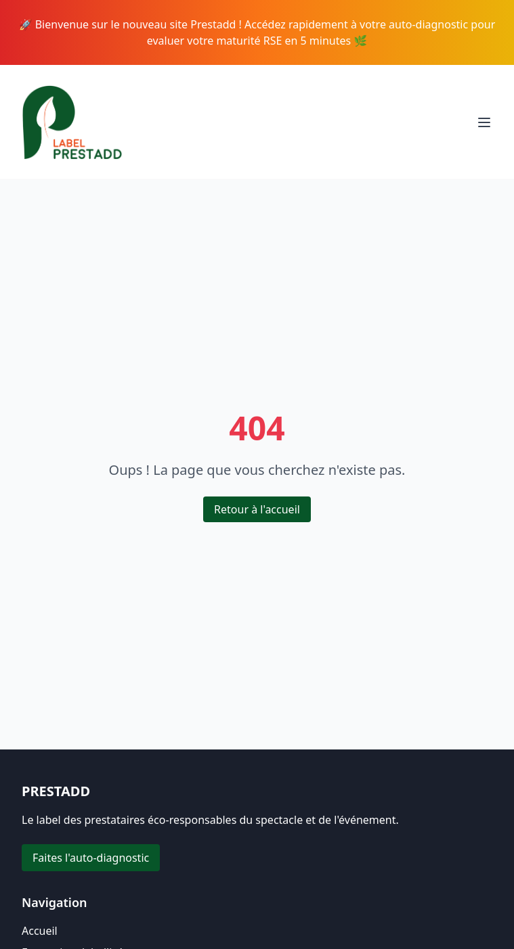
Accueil (40, 930)
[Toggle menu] (484, 122)
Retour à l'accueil (257, 509)
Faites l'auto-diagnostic (91, 857)
